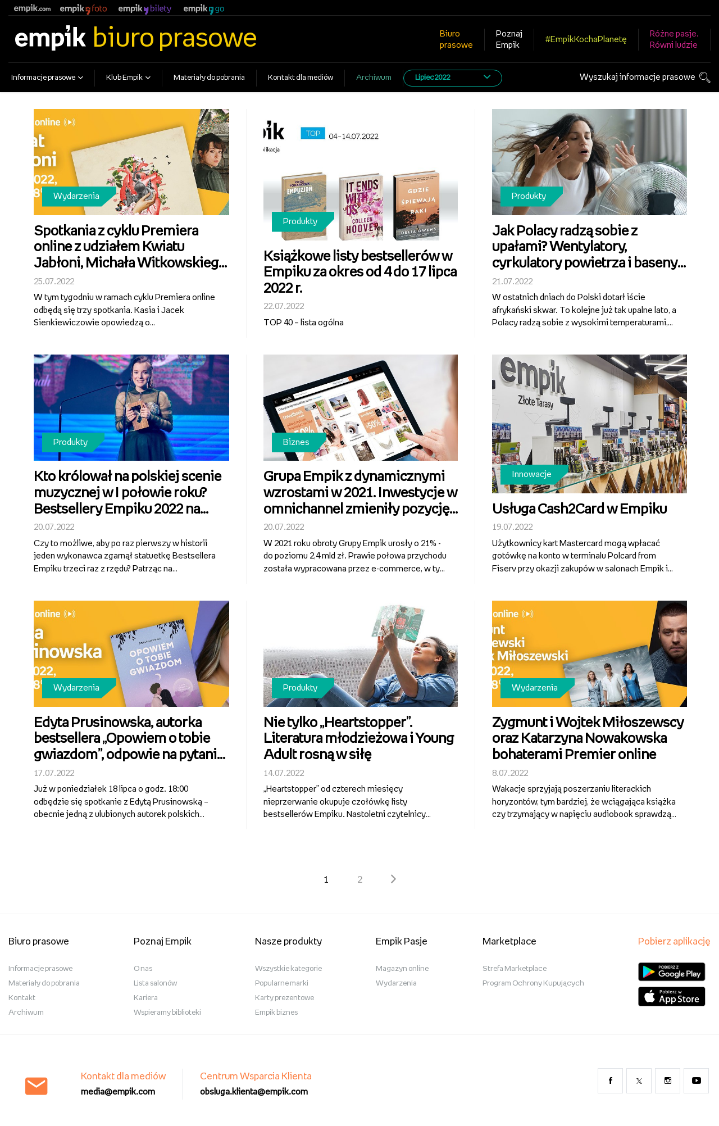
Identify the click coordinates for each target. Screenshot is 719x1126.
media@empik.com (118, 1092)
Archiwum (374, 77)
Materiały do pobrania (209, 77)
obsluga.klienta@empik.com (254, 1092)
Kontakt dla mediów (300, 77)
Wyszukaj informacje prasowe (637, 77)
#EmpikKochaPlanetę (586, 39)
